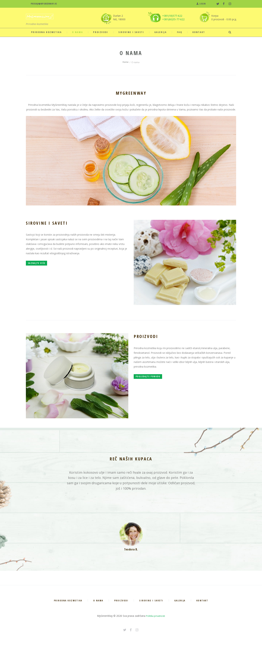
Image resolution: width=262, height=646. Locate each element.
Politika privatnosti (155, 616)
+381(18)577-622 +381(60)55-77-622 (173, 17)
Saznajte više (42, 267)
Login (202, 3)
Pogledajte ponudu (155, 380)
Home (125, 62)
